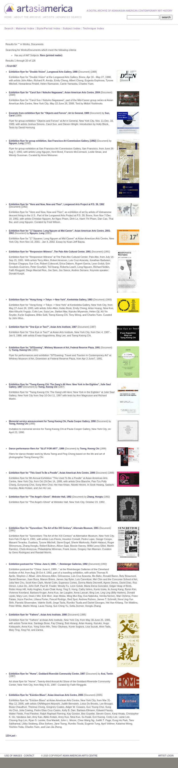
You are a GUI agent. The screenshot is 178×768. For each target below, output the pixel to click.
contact (29, 755)
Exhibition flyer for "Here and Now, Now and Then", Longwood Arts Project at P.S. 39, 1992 (56, 204)
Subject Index (72, 28)
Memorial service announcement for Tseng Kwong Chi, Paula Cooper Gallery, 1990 (52, 421)
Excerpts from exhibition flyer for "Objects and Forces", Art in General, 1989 (49, 113)
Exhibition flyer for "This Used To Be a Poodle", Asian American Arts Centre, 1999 (52, 473)
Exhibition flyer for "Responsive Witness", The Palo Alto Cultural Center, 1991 (50, 251)
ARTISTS (48, 17)
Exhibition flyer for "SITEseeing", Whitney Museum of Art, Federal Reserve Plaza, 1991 (54, 347)
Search (9, 28)
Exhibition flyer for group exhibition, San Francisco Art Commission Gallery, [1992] (52, 141)
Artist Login (166, 755)
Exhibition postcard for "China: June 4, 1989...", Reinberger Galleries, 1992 (48, 564)
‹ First (9, 66)
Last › (14, 735)
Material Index (25, 28)
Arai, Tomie (107, 674)
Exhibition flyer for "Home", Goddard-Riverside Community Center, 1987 (47, 674)
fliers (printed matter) (51, 55)
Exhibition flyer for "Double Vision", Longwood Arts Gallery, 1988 (43, 72)
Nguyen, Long (16, 143)
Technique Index (93, 28)
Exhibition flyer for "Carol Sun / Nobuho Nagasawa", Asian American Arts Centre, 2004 (54, 92)
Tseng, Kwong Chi (21, 350)
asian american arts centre (80, 755)
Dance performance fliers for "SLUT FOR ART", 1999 (36, 448)
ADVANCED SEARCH (69, 17)
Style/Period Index (48, 28)
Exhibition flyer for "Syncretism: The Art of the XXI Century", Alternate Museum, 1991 (54, 528)
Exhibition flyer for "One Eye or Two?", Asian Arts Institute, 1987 (43, 327)
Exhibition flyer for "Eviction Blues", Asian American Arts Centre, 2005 (46, 695)
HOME (8, 17)
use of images (13, 755)
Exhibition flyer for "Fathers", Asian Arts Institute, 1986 (38, 614)
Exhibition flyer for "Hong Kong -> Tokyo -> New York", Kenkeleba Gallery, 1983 (51, 299)
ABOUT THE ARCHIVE (27, 17)
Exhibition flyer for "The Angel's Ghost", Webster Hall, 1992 (40, 497)
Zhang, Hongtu (95, 497)
